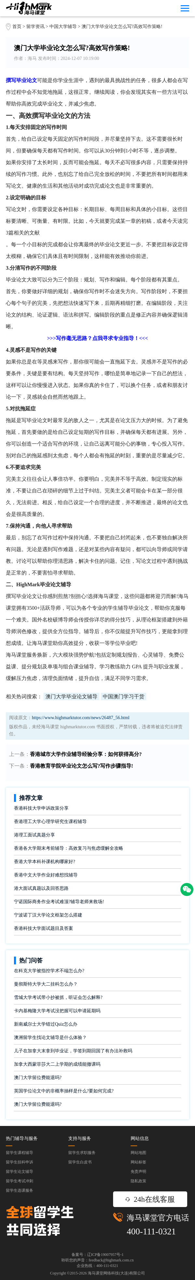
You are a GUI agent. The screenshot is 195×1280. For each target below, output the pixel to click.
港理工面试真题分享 (34, 834)
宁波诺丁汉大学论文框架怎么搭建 (48, 915)
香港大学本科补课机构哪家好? (44, 861)
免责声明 (138, 1171)
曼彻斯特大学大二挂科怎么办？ (46, 984)
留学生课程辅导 (19, 1152)
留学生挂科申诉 (19, 1162)
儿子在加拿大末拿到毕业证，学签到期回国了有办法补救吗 (73, 1050)
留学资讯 (35, 26)
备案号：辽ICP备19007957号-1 (98, 1254)
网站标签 (138, 1162)
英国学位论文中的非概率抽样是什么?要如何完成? (63, 1090)
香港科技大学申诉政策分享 (41, 808)
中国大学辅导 (63, 26)
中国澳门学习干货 (123, 696)
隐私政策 (138, 1181)
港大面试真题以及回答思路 (41, 888)
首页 (16, 26)
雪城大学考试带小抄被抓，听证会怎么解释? (58, 997)
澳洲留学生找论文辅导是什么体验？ (50, 1037)
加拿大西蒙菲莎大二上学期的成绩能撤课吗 (57, 1064)
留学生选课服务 (19, 1190)
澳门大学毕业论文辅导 (72, 696)
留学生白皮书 (80, 1162)
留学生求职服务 (82, 1152)
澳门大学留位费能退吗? (37, 1077)
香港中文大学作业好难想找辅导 (46, 875)
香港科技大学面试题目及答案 (43, 928)
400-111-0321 (151, 1231)
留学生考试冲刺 (19, 1181)
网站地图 (138, 1152)
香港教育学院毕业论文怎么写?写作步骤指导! (81, 766)
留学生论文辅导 (19, 1171)
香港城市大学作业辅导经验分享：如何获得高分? (86, 754)
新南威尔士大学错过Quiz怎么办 (45, 1024)
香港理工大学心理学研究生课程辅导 (50, 821)
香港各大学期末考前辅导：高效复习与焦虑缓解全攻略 (68, 848)
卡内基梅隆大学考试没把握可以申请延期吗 (57, 1010)
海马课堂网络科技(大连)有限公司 (116, 1273)
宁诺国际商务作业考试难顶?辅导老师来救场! (59, 901)
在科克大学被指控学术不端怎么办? (49, 970)
